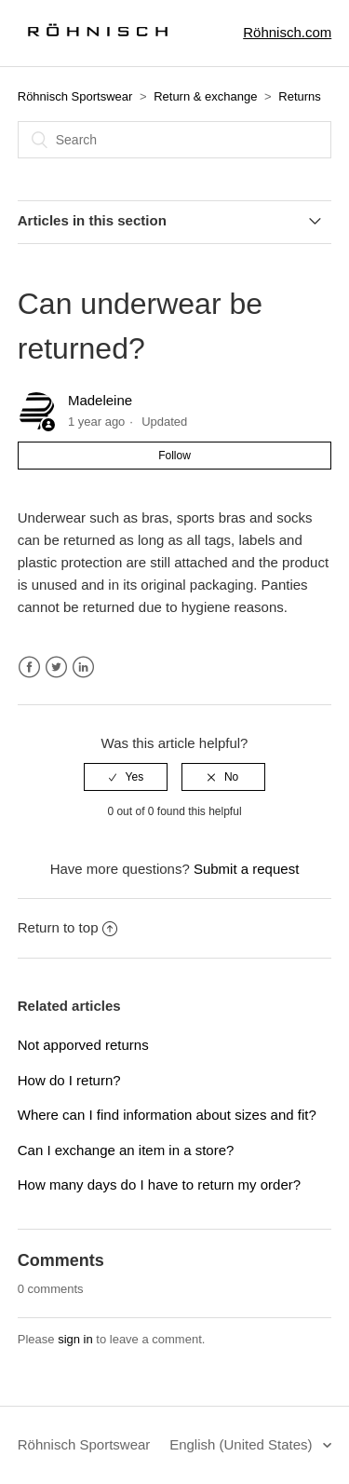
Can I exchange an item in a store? (126, 1150)
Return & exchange (205, 96)
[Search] (175, 139)
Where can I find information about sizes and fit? (167, 1115)
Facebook (29, 667)
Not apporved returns (83, 1045)
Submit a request (246, 869)
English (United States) (242, 1444)
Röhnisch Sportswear (75, 96)
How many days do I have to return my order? (159, 1184)
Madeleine (100, 400)
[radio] (126, 777)
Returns (299, 96)
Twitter (56, 667)
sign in (75, 1339)
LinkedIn (83, 667)
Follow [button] (174, 455)
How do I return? (69, 1080)
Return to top (68, 927)
